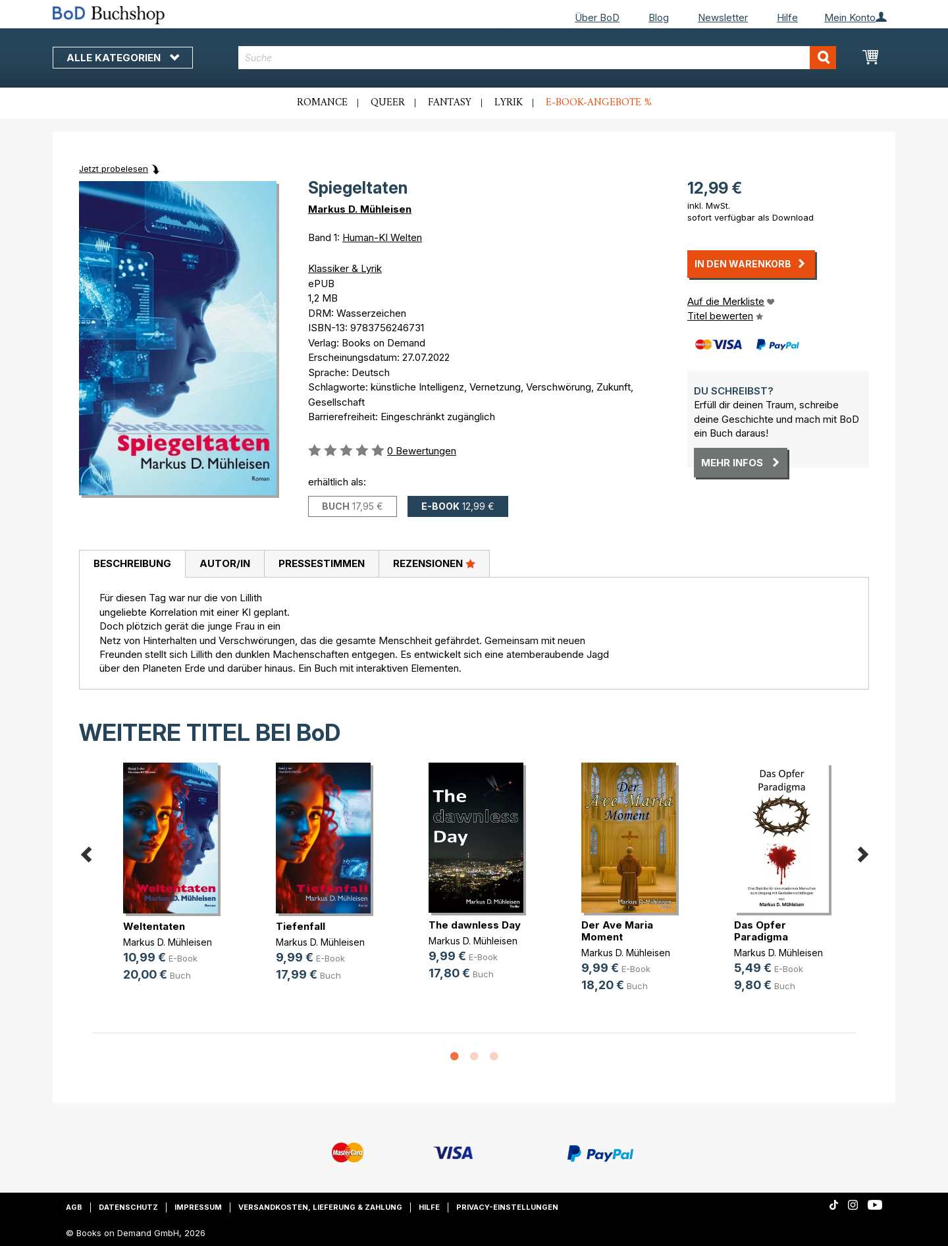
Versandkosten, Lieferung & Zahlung (320, 1207)
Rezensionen (434, 563)
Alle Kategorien (122, 57)
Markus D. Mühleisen (359, 209)
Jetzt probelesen (113, 168)
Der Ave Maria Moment (617, 931)
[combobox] (537, 57)
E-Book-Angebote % (599, 103)
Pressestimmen (321, 563)
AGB (74, 1207)
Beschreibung (132, 563)
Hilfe (787, 17)
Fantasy (449, 103)
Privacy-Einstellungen (507, 1207)
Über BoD (597, 17)
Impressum (198, 1207)
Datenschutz (128, 1207)
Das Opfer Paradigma (761, 931)
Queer (388, 103)
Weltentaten (154, 926)
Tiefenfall (300, 926)
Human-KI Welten (382, 237)
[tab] (132, 564)
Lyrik (508, 103)
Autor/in (224, 563)
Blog (658, 17)
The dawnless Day (475, 925)
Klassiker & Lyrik (345, 268)
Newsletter (723, 17)
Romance (322, 103)
